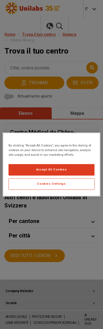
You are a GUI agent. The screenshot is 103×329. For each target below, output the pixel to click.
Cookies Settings (51, 184)
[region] (51, 164)
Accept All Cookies (51, 170)
